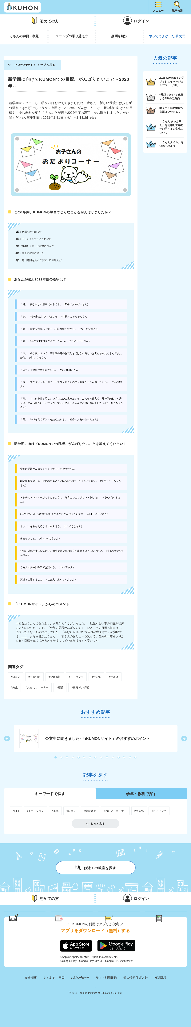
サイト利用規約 (106, 992)
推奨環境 (160, 992)
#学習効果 (34, 676)
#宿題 (60, 687)
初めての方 (49, 21)
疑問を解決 (119, 36)
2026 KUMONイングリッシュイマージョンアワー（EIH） (171, 81)
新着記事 (170, 918)
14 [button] (130, 757)
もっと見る (97, 823)
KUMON (95, 1005)
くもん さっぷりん (77, 918)
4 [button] (73, 757)
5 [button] (79, 757)
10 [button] (107, 757)
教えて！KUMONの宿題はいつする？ (171, 110)
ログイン (141, 21)
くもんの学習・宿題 (24, 36)
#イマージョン (35, 810)
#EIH (16, 810)
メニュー (158, 10)
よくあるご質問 (54, 992)
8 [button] (96, 757)
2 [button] (61, 757)
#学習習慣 (55, 676)
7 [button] (90, 757)
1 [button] (56, 757)
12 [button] (118, 757)
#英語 (55, 810)
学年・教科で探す (141, 794)
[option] (95, 738)
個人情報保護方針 (135, 992)
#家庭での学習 (80, 687)
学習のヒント (28, 918)
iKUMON (22, 7)
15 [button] (136, 757)
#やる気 (96, 676)
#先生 (14, 687)
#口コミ (16, 676)
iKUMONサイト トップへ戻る (35, 64)
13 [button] (124, 757)
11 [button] (113, 757)
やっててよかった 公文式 (167, 36)
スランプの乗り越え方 (72, 36)
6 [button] (84, 757)
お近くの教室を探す (95, 868)
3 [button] (67, 757)
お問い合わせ (80, 992)
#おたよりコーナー (37, 687)
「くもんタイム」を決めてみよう (171, 144)
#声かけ (113, 676)
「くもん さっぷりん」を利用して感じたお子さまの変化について (171, 127)
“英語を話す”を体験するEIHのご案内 (171, 96)
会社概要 (31, 992)
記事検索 (177, 10)
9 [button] (101, 757)
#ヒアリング (76, 676)
